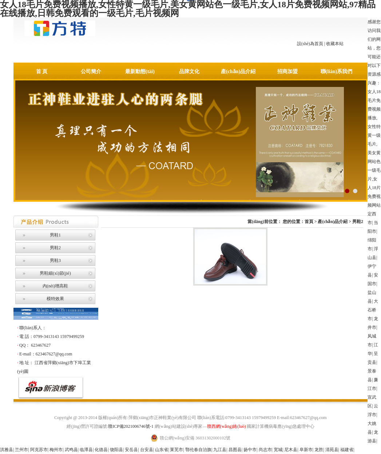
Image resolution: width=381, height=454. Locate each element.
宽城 (278, 449)
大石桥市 (373, 310)
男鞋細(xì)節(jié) (55, 273)
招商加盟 (287, 71)
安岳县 (131, 449)
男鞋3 (55, 260)
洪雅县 (6, 449)
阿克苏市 (39, 449)
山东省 (161, 449)
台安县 (146, 449)
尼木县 (290, 449)
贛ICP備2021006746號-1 (131, 426)
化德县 (101, 449)
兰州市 (21, 449)
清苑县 (331, 449)
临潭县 (86, 449)
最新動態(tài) (140, 71)
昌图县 (235, 449)
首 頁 (42, 71)
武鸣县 (71, 449)
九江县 (219, 449)
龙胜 (318, 449)
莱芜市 (176, 449)
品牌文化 (189, 71)
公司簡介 (91, 71)
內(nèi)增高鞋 (55, 285)
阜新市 (306, 449)
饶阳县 (116, 449)
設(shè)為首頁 (310, 43)
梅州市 (56, 449)
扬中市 (250, 449)
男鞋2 (55, 247)
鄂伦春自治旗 (198, 449)
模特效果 (55, 298)
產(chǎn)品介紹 (238, 71)
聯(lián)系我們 (337, 71)
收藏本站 (335, 43)
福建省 (346, 449)
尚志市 (265, 449)
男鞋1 (55, 235)
